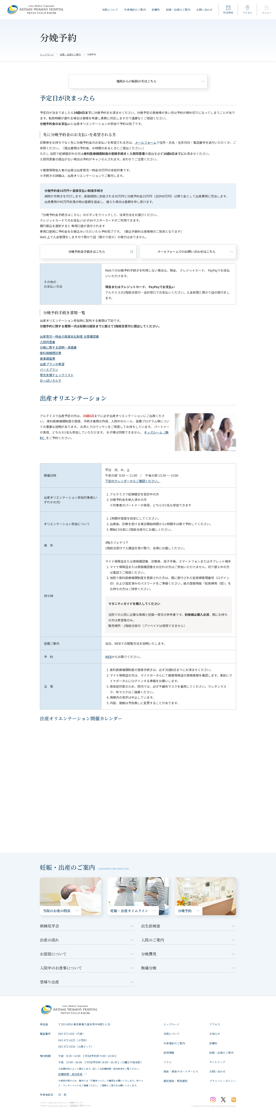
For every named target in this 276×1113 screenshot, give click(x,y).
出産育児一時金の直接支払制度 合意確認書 (69, 336)
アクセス (214, 1024)
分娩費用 (148, 954)
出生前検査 (150, 926)
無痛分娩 (148, 968)
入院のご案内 (152, 940)
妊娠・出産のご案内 (178, 9)
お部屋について (53, 954)
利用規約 (73, 1105)
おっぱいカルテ (50, 380)
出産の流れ (49, 940)
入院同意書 (47, 342)
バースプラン (49, 369)
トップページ (171, 1024)
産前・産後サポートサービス (180, 1071)
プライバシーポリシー (222, 1081)
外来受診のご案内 (135, 9)
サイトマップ (217, 1062)
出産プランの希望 (52, 364)
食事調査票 (47, 358)
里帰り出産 (49, 982)
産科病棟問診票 (50, 353)
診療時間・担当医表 (70, 1074)
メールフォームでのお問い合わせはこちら (143, 251)
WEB (108, 656)
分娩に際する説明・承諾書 (58, 347)
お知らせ (214, 1034)
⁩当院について (110, 9)
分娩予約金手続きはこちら (72, 251)
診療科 (156, 9)
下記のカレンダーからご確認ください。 (132, 481)
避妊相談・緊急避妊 (175, 1081)
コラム (167, 1062)
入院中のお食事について (61, 968)
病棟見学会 (49, 926)
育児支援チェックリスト (57, 375)
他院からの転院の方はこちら (136, 81)
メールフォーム (145, 142)
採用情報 (168, 1053)
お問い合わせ (204, 9)
